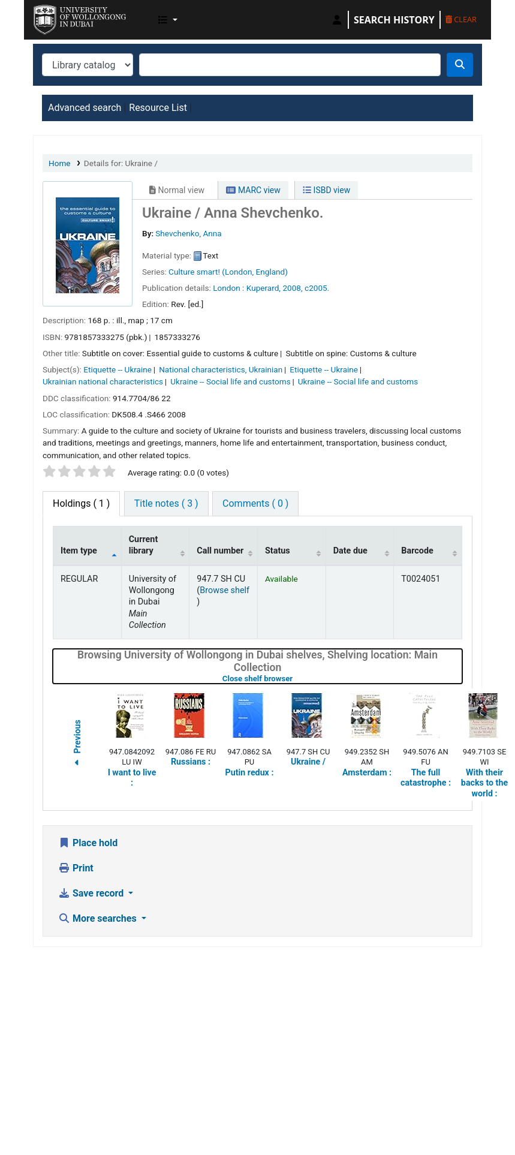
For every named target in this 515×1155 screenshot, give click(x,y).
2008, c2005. (305, 288)
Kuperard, (263, 288)
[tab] (166, 503)
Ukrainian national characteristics (103, 381)
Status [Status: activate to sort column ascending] (277, 551)
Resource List (158, 107)
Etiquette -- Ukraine (117, 369)
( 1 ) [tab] (81, 503)
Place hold (88, 843)
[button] (167, 20)
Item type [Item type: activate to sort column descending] (79, 551)
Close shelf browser (295, 678)
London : (228, 288)
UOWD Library (64, 17)
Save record (92, 893)
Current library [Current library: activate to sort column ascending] (143, 545)
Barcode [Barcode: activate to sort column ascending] (417, 551)
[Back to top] (478, 1117)
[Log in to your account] (337, 20)
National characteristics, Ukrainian (220, 369)
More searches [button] (98, 918)
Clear (461, 19)
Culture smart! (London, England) (228, 271)
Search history (394, 19)
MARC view (253, 190)
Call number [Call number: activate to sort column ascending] (220, 551)
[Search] (460, 65)
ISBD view (326, 190)
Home (60, 163)
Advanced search (84, 107)
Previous (77, 744)
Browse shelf (224, 590)
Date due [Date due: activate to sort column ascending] (350, 551)
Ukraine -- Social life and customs (230, 381)
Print (76, 868)
